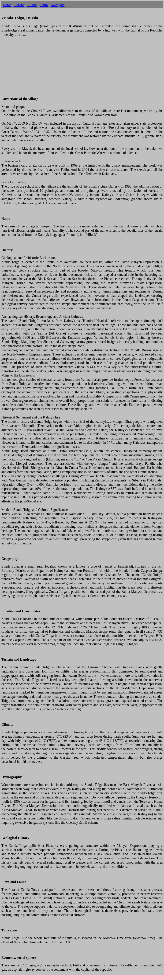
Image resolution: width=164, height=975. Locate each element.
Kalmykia (58, 5)
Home (7, 5)
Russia (32, 5)
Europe (19, 5)
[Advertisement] (82, 68)
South (44, 5)
